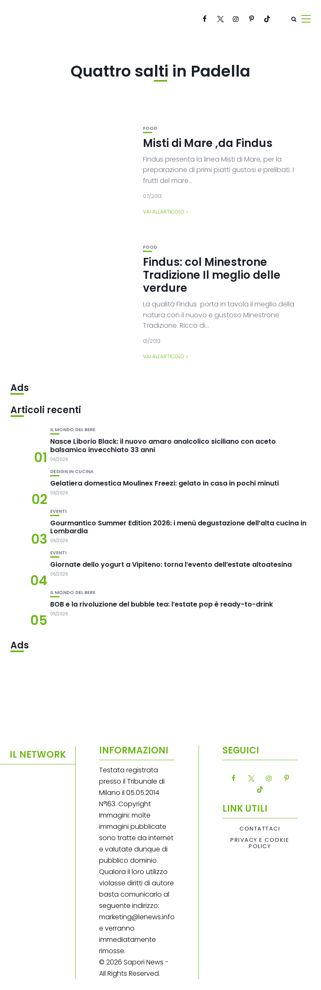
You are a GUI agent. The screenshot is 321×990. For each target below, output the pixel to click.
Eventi (58, 511)
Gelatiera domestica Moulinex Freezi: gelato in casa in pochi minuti (164, 483)
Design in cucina (72, 471)
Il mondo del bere (72, 429)
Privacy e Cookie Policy (259, 843)
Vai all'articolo (163, 211)
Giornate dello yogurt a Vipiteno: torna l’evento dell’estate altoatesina (171, 564)
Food (150, 128)
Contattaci (259, 829)
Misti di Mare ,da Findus (208, 143)
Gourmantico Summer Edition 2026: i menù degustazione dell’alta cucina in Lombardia (178, 527)
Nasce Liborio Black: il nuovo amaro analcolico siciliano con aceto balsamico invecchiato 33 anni (163, 445)
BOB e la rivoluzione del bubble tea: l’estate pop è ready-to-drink (161, 604)
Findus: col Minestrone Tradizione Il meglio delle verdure (211, 275)
